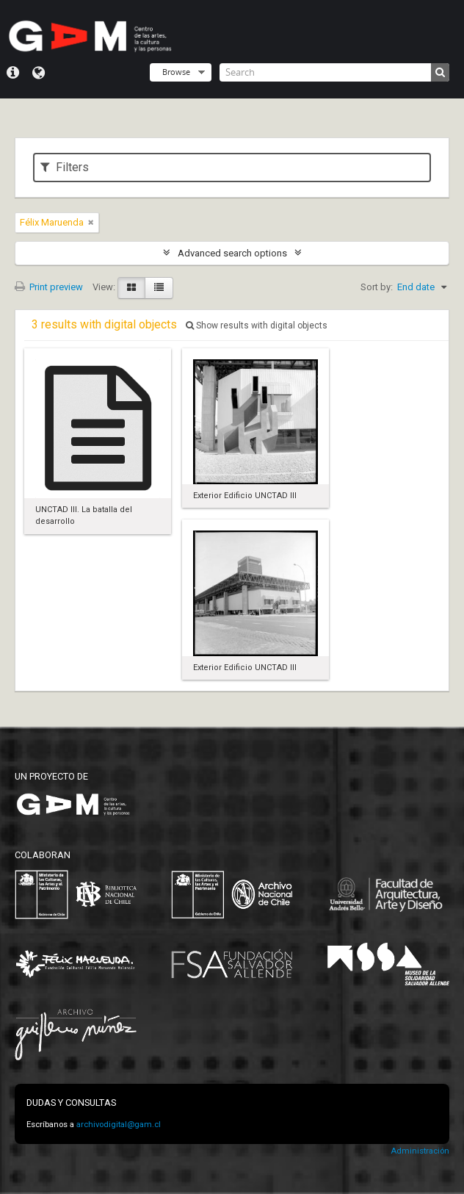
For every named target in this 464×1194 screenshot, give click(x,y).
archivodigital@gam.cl (118, 1124)
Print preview (49, 286)
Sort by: (376, 286)
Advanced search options (232, 253)
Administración (420, 1151)
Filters (64, 167)
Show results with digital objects (256, 325)
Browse (176, 71)
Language (38, 72)
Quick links (13, 72)
